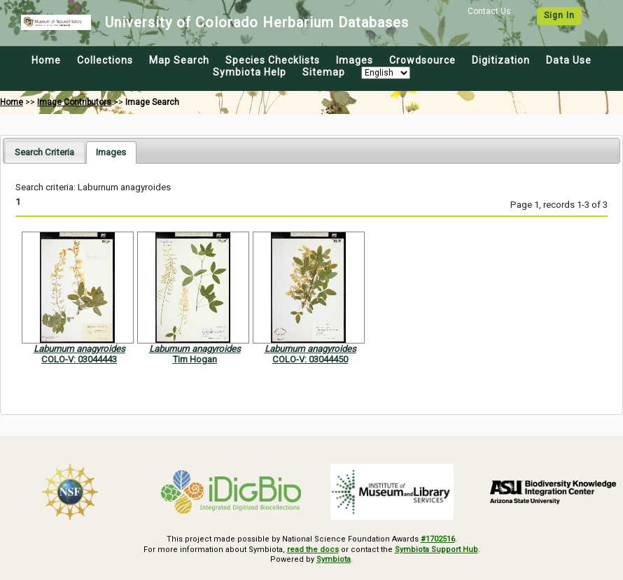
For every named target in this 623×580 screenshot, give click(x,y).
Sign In (559, 15)
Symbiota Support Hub (436, 549)
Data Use (569, 60)
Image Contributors (74, 102)
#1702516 (438, 539)
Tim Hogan (194, 359)
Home (46, 60)
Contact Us (489, 11)
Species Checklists (272, 60)
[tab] (44, 152)
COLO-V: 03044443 (79, 359)
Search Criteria (44, 152)
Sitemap (323, 72)
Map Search (179, 60)
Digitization (501, 60)
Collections (105, 60)
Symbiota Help (249, 72)
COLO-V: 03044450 (310, 359)
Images (354, 60)
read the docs (313, 549)
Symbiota (333, 559)
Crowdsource (422, 60)
